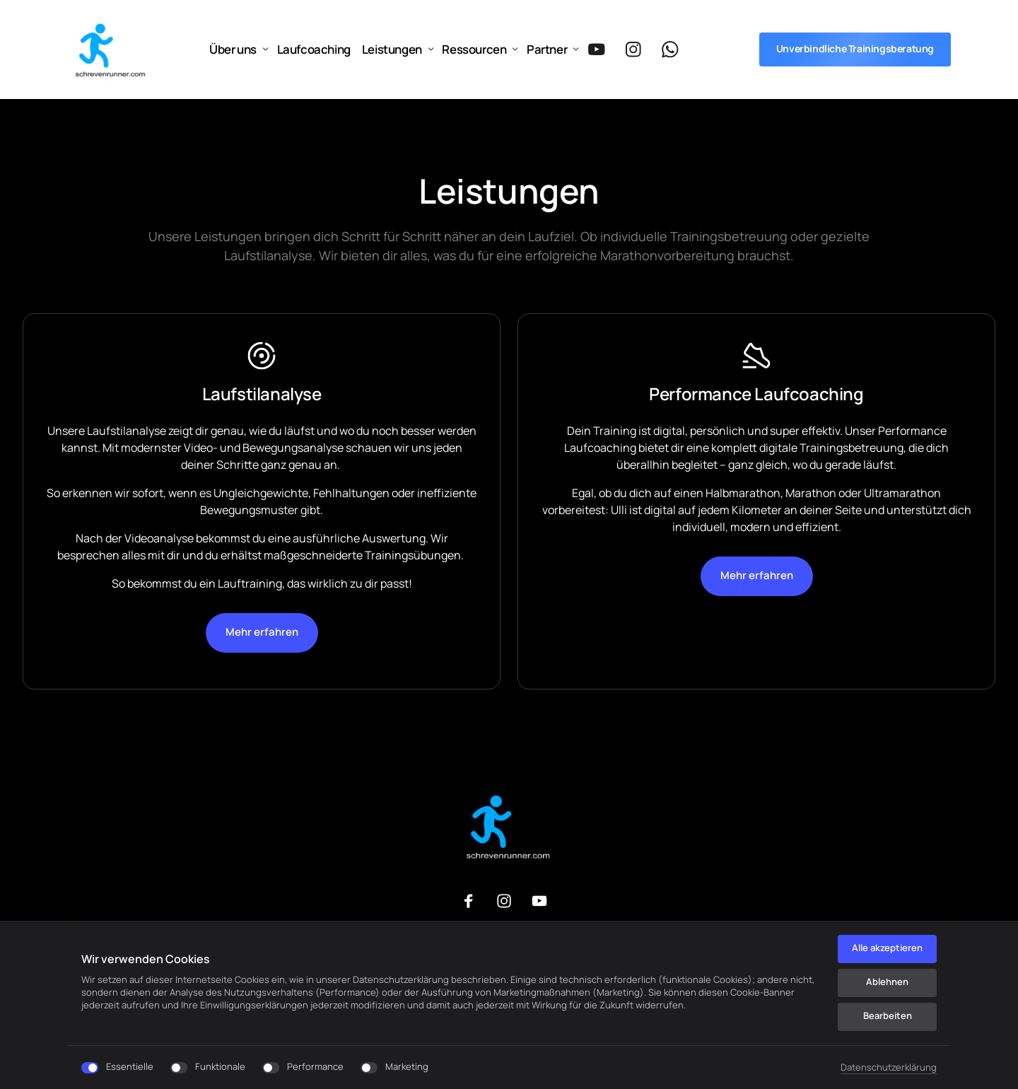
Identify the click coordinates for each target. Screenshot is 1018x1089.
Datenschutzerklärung (889, 1067)
